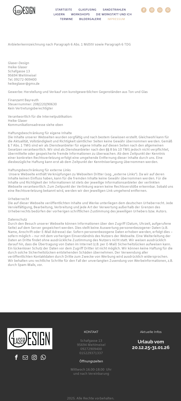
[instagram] (152, 10)
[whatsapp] (168, 10)
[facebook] (144, 10)
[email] (160, 10)
